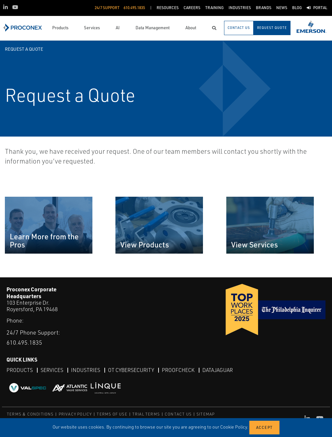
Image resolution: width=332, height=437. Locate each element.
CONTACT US (178, 414)
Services (52, 370)
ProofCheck (178, 370)
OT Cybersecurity (131, 370)
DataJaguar (217, 370)
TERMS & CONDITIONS (30, 414)
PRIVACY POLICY (75, 414)
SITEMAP (205, 414)
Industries (85, 370)
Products (19, 370)
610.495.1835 (24, 342)
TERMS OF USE (112, 414)
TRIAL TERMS (146, 414)
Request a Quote (24, 49)
